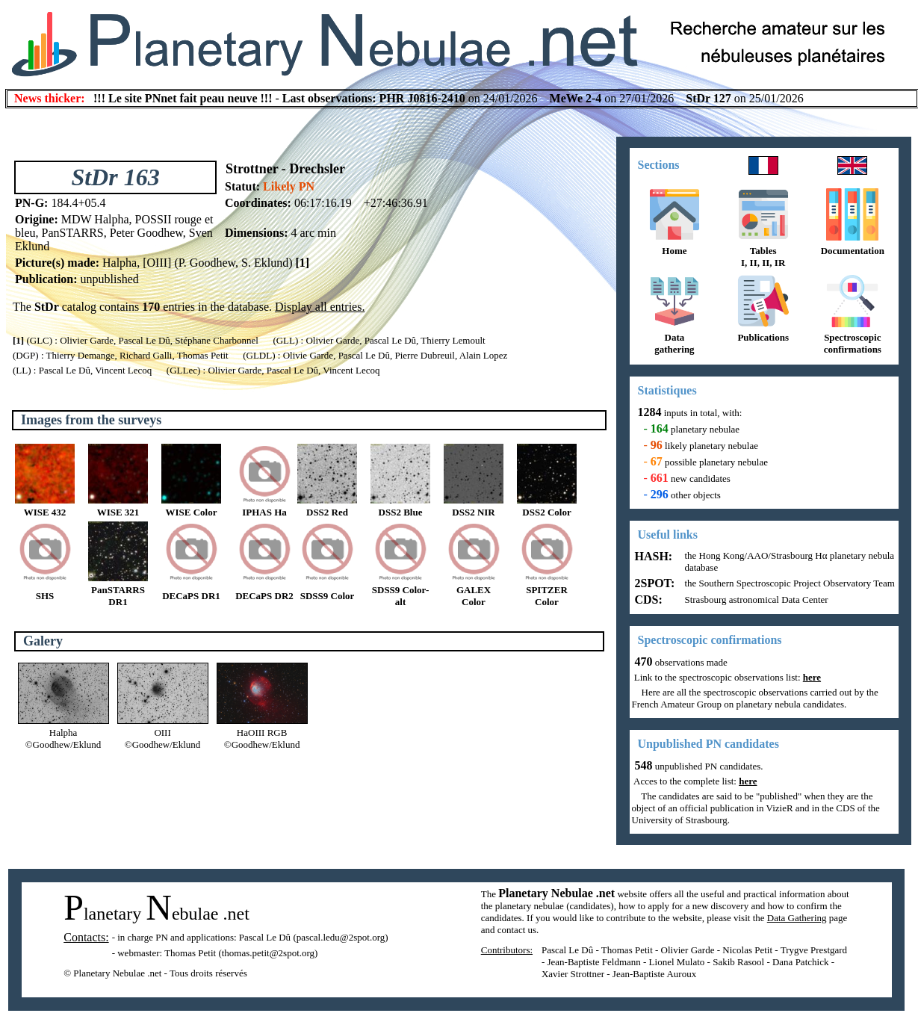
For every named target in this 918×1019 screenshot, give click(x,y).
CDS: (647, 599)
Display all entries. (320, 306)
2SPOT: (653, 583)
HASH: (652, 556)
